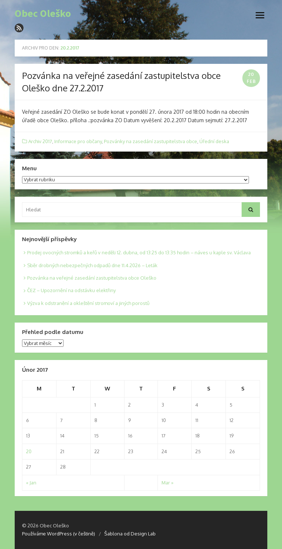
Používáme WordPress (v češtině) (58, 534)
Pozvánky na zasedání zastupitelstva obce (150, 141)
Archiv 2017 (40, 141)
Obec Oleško (43, 13)
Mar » (167, 483)
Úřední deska (214, 141)
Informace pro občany (78, 141)
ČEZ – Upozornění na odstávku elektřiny (71, 290)
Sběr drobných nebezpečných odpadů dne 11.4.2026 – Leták (92, 265)
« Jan (31, 483)
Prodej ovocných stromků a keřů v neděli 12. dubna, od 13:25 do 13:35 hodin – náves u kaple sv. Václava (139, 252)
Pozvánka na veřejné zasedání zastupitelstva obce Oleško (91, 278)
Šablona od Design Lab (130, 534)
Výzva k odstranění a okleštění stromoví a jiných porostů (88, 303)
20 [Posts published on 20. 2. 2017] (29, 451)
